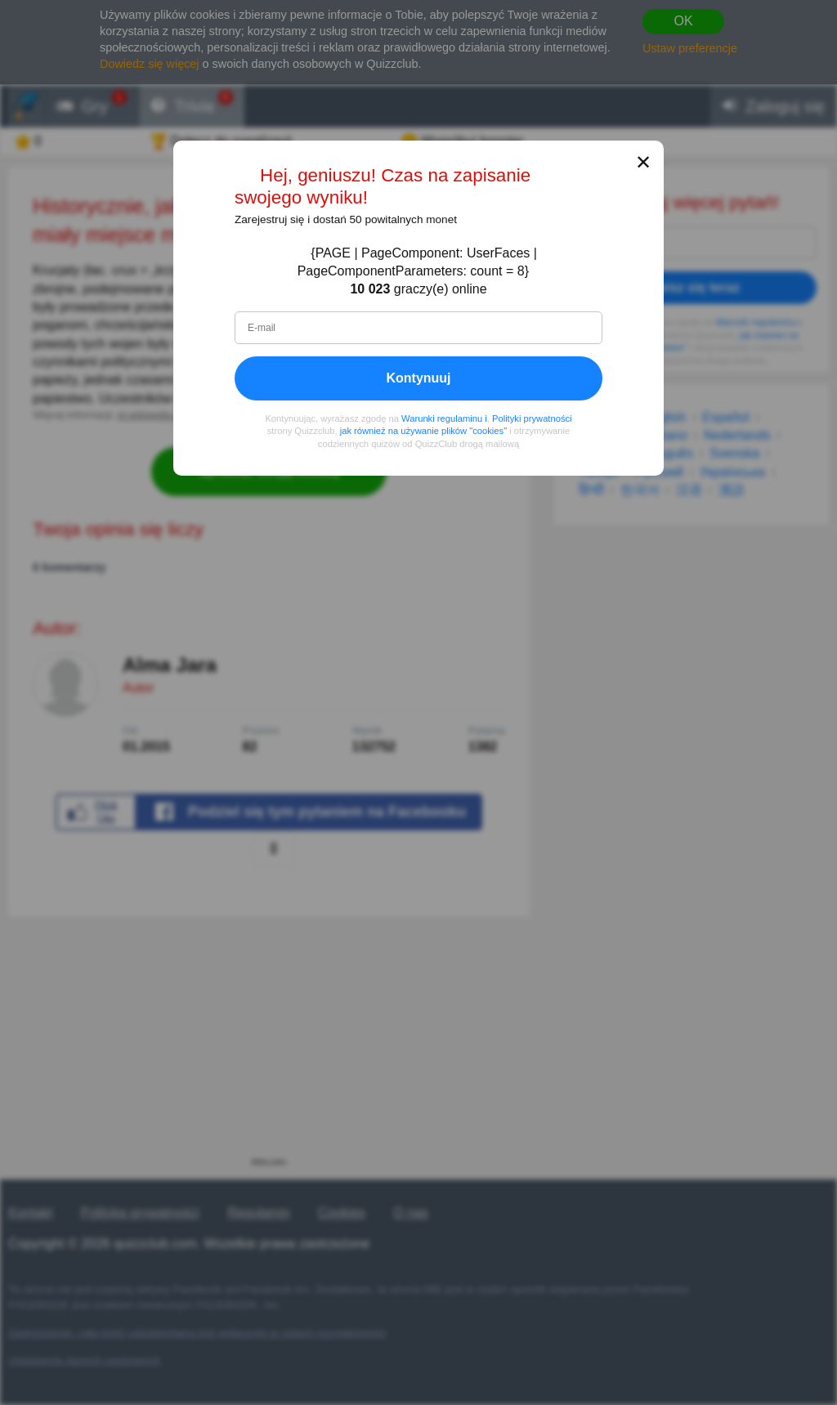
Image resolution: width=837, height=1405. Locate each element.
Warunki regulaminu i (444, 418)
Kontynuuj (418, 378)
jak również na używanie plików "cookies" (423, 431)
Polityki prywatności (532, 418)
